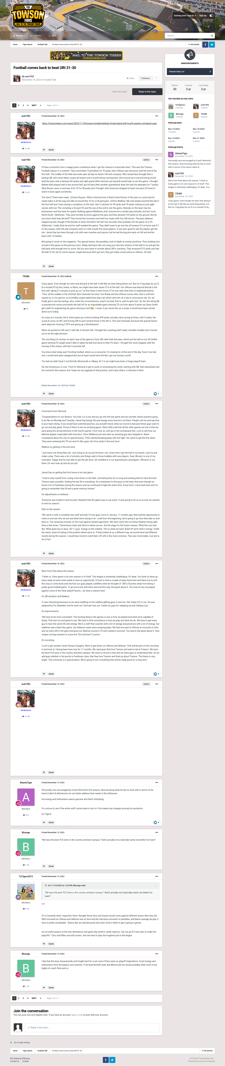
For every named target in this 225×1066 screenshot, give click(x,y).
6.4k (26, 909)
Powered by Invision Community (201, 1061)
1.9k (26, 865)
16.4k (26, 148)
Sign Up (202, 15)
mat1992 (29, 76)
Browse (20, 35)
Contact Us (14, 1061)
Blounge (26, 832)
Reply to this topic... (39, 1027)
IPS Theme (14, 1058)
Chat (53, 35)
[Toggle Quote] (46, 885)
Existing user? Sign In (185, 15)
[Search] (180, 35)
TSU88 (26, 276)
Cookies (25, 1061)
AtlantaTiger (26, 782)
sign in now (77, 1015)
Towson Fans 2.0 (176, 71)
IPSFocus (26, 1058)
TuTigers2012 (26, 876)
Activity (37, 35)
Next (34, 105)
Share (131, 78)
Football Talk (50, 80)
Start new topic (119, 91)
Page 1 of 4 (53, 105)
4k (26, 309)
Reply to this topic (147, 91)
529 (26, 815)
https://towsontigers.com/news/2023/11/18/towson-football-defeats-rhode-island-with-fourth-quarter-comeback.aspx (99, 123)
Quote (51, 150)
